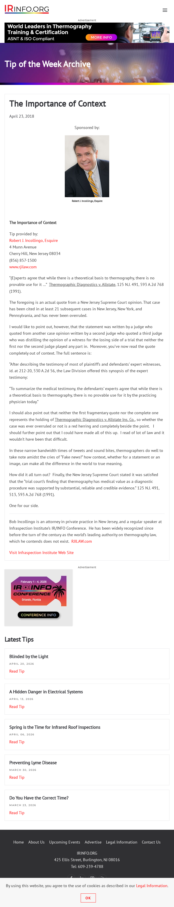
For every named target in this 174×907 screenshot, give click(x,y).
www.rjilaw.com (23, 266)
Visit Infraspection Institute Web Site (41, 552)
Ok (88, 898)
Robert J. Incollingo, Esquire (33, 240)
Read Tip (16, 671)
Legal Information (121, 842)
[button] (165, 10)
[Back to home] (27, 9)
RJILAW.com (81, 541)
